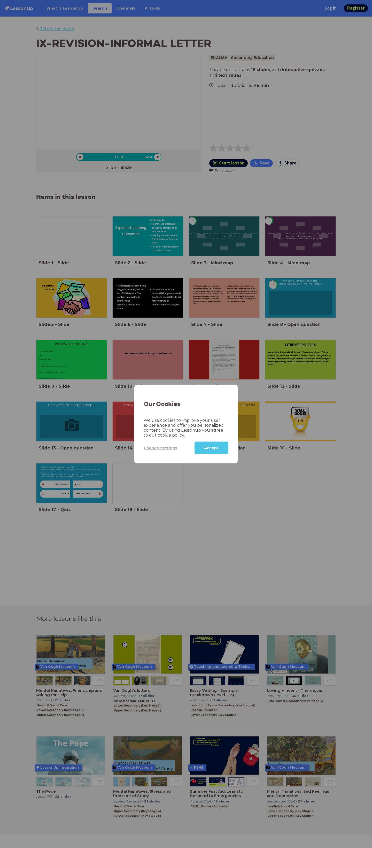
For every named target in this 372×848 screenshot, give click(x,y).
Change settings (160, 447)
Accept (211, 448)
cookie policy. (171, 435)
